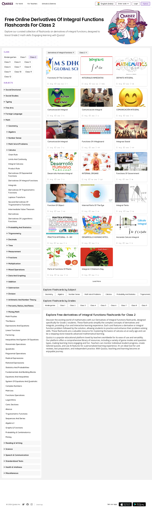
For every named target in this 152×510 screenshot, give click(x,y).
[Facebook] (27, 504)
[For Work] (19, 4)
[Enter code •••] (123, 4)
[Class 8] (134, 305)
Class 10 (17, 72)
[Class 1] (62, 305)
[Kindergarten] (50, 305)
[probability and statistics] (126, 294)
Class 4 (17, 62)
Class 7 (17, 67)
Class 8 (28, 67)
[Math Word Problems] (93, 294)
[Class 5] (103, 305)
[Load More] (96, 281)
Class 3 (7, 62)
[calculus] (109, 294)
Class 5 (27, 62)
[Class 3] (83, 305)
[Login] (136, 4)
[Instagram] (32, 504)
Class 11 (28, 72)
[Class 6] (113, 305)
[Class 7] (124, 305)
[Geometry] (49, 294)
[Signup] (145, 4)
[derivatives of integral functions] (61, 52)
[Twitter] (23, 504)
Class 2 (33, 57)
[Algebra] (61, 294)
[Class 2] (83, 52)
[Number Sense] (74, 294)
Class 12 (7, 76)
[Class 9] (144, 305)
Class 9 (7, 72)
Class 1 (23, 57)
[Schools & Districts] (49, 4)
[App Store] (125, 504)
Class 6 (7, 67)
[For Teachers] (32, 4)
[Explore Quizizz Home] (7, 3)
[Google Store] (139, 504)
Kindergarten (10, 57)
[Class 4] (93, 305)
